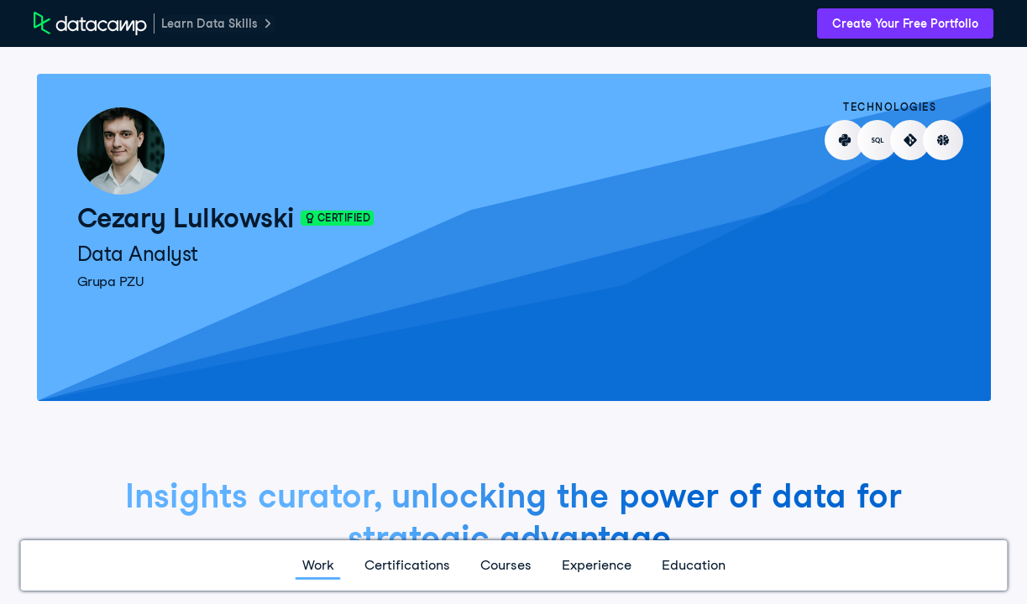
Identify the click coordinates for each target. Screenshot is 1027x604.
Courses (506, 565)
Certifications (407, 565)
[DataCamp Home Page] (90, 23)
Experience (596, 565)
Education (694, 565)
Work (318, 565)
